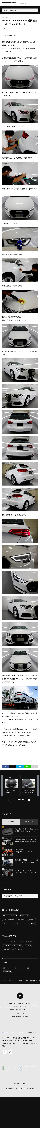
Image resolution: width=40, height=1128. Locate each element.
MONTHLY (29, 822)
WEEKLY (11, 822)
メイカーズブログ (19, 745)
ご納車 (5, 28)
